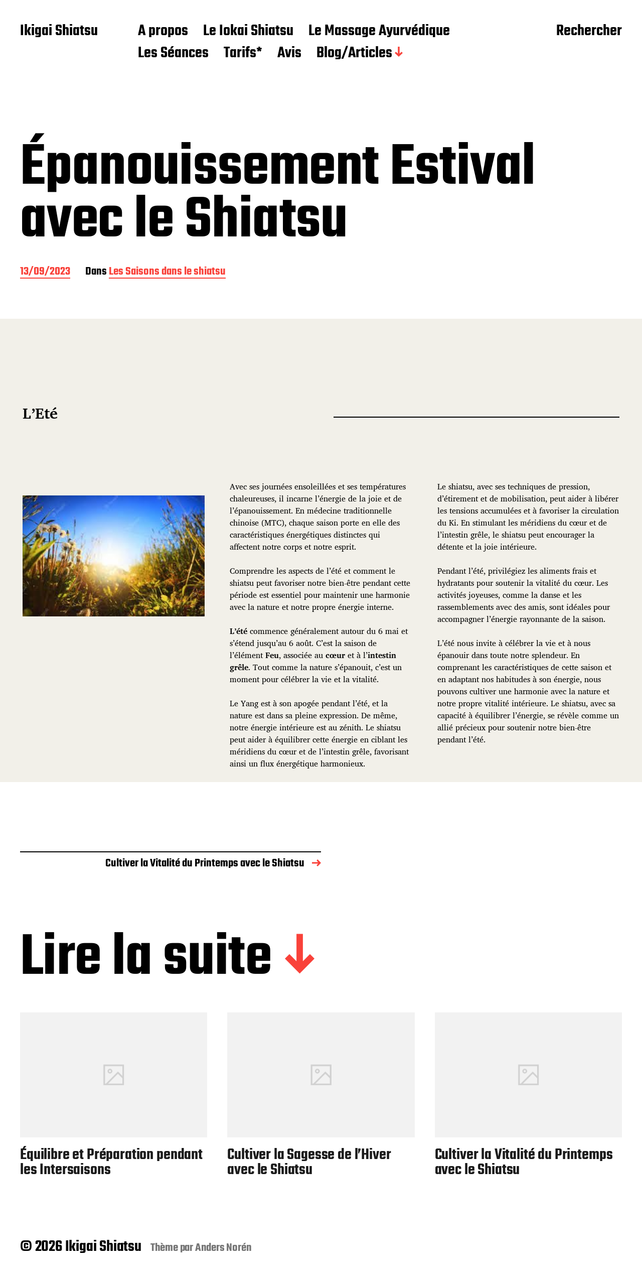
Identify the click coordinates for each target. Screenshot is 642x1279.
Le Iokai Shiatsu (248, 31)
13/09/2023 (45, 272)
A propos (163, 31)
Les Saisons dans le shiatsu (167, 272)
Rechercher (589, 32)
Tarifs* (243, 53)
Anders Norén (223, 1247)
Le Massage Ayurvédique (379, 31)
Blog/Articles (354, 53)
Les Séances (173, 53)
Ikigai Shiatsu (59, 31)
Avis (289, 53)
